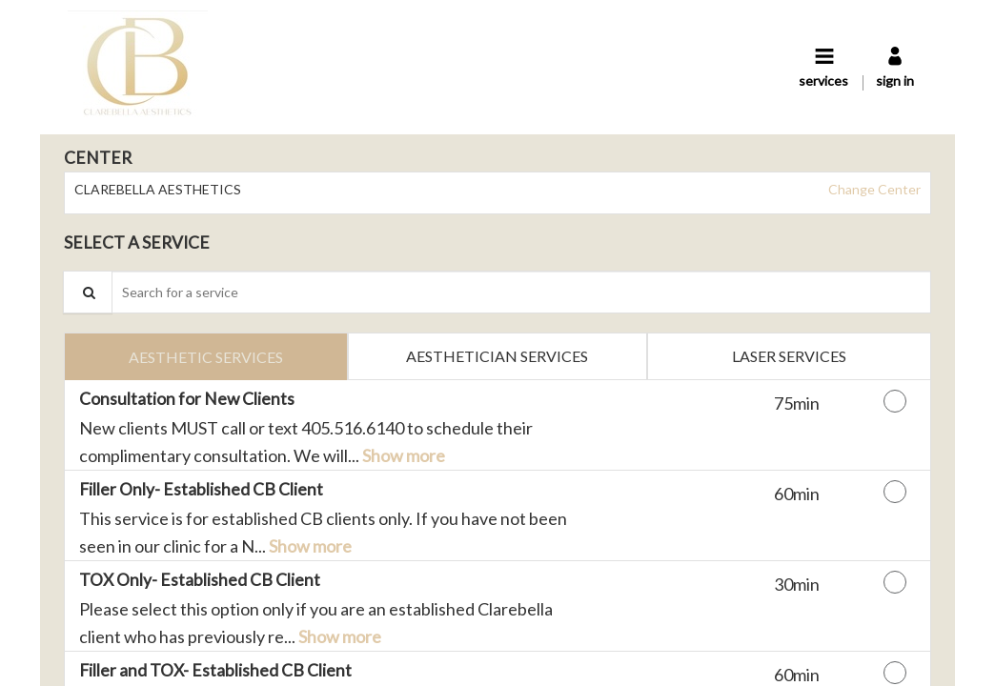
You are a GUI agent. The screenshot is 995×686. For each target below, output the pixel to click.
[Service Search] (87, 292)
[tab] (206, 356)
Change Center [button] (873, 189)
